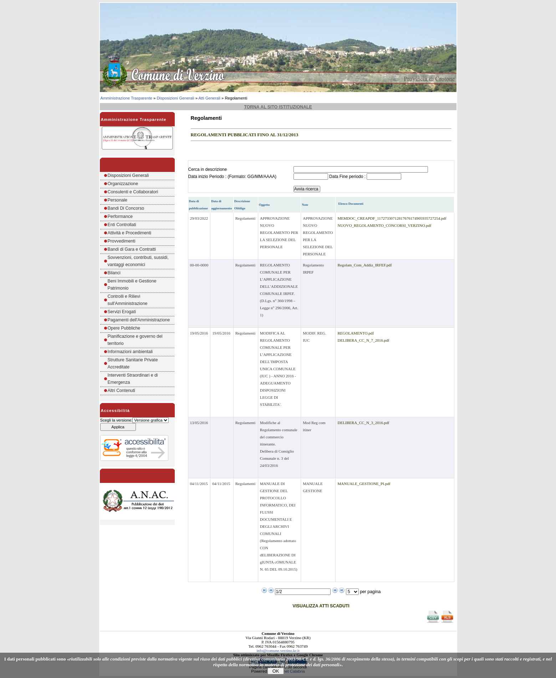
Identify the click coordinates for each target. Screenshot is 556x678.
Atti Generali (209, 98)
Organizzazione (123, 183)
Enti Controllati (122, 224)
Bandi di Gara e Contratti (132, 249)
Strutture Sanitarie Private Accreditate (133, 363)
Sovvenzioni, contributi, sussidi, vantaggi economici (138, 261)
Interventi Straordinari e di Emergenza (133, 379)
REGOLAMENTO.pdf (355, 333)
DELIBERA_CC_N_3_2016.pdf (363, 422)
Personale (117, 200)
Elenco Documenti (350, 203)
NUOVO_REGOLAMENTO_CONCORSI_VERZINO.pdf (384, 225)
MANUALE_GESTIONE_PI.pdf (363, 483)
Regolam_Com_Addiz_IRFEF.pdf (364, 265)
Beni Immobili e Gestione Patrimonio (132, 285)
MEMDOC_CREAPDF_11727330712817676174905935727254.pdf (391, 218)
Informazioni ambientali (130, 351)
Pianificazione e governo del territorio (135, 340)
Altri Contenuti (121, 390)
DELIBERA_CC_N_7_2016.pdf (363, 340)
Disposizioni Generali (175, 98)
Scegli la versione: (116, 420)
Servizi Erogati (122, 311)
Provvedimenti (122, 241)
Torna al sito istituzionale (278, 106)
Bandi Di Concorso (126, 208)
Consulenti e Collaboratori (133, 191)
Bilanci (114, 272)
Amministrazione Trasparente (127, 98)
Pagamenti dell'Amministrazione (139, 319)
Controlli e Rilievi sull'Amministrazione (128, 300)
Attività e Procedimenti (130, 232)
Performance (120, 216)
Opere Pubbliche (124, 328)
